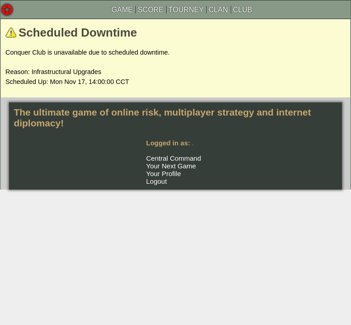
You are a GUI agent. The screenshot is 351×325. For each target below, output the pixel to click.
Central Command (173, 158)
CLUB (243, 10)
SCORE (151, 10)
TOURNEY (186, 10)
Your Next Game (171, 166)
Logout (156, 181)
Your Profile (163, 173)
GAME (122, 10)
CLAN (218, 10)
